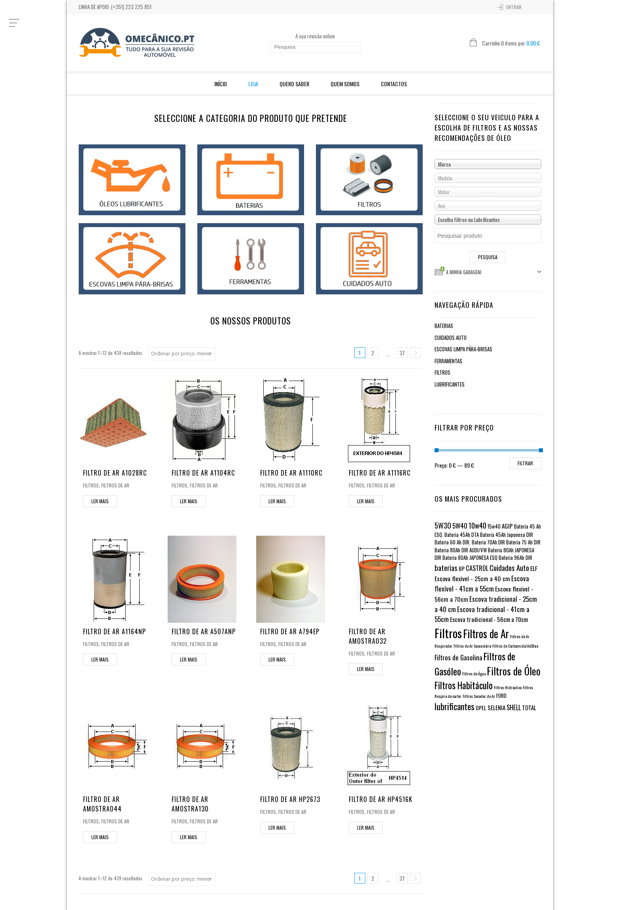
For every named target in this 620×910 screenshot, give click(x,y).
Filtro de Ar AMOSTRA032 (368, 636)
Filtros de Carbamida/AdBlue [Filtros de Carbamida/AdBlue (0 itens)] (515, 646)
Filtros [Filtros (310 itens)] (448, 632)
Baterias (444, 326)
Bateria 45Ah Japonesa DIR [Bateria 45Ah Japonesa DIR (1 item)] (506, 534)
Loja (253, 84)
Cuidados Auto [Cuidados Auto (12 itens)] (509, 567)
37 (402, 353)
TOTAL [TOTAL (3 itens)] (529, 707)
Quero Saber (294, 84)
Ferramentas (448, 361)
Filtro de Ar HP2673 (290, 799)
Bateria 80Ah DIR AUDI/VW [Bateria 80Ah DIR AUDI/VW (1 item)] (461, 550)
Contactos (394, 84)
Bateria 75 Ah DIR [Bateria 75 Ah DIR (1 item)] (523, 542)
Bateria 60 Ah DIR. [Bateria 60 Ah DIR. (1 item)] (453, 542)
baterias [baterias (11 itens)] (446, 567)
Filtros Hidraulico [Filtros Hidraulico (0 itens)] (508, 687)
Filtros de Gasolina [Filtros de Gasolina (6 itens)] (458, 657)
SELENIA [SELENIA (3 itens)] (496, 707)
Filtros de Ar (115, 485)
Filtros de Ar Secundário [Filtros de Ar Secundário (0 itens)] (472, 646)
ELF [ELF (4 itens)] (533, 568)
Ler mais (100, 501)
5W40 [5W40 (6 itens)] (459, 526)
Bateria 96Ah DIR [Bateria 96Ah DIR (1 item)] (515, 557)
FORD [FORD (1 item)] (501, 696)
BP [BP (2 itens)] (462, 568)
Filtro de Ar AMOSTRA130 (190, 803)
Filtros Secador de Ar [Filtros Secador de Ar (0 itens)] (479, 696)
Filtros (91, 485)
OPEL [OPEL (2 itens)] (481, 707)
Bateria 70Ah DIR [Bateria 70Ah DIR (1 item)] (488, 542)
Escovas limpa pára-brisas (463, 349)
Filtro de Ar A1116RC (379, 473)
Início (220, 84)
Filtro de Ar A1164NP (114, 631)
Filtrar (525, 463)
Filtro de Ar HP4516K (380, 799)
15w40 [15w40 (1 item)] (494, 526)
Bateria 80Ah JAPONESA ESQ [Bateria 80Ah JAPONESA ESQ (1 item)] (469, 557)
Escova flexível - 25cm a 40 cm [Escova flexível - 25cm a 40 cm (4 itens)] (472, 578)
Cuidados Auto (451, 337)
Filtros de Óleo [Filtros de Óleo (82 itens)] (514, 671)
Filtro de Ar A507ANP (204, 631)
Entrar (514, 7)
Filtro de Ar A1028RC (115, 473)
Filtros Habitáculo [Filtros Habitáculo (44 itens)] (464, 685)
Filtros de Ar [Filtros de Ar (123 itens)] (486, 633)
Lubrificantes (450, 384)
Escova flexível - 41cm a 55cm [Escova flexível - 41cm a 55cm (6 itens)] (482, 583)
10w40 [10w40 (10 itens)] (477, 525)
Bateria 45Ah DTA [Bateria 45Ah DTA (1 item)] (461, 534)
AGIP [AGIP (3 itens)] (507, 525)
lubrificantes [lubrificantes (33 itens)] (454, 706)
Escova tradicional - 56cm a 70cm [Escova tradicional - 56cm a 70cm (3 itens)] (489, 619)
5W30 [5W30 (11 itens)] (443, 525)
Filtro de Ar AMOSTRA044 (102, 803)
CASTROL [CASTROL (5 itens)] (477, 568)
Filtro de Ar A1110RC (291, 473)
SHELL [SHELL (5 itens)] (514, 707)
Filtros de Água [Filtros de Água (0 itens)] (474, 673)
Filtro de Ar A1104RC (203, 473)
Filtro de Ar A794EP (289, 631)
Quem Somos (345, 84)
